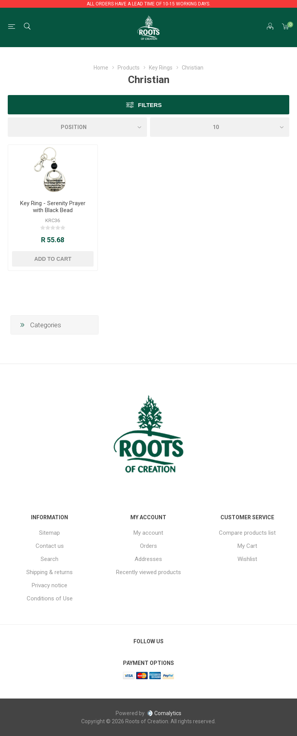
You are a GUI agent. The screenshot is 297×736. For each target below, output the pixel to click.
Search (49, 559)
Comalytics (164, 713)
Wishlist (247, 559)
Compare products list (247, 532)
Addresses (148, 559)
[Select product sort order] (77, 127)
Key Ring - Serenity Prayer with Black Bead (52, 207)
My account (148, 532)
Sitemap (49, 532)
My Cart (247, 545)
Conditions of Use (50, 598)
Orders (148, 545)
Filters (150, 105)
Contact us (50, 545)
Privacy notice (49, 585)
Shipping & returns (49, 572)
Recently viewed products (148, 572)
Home (101, 68)
